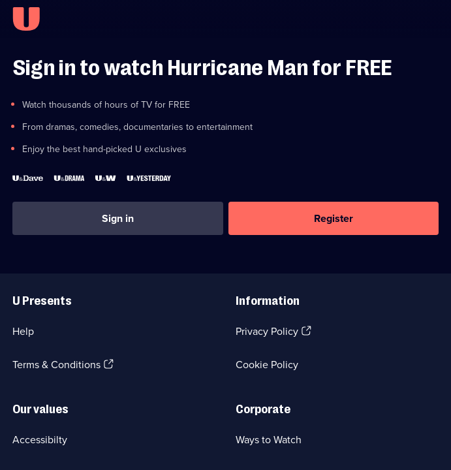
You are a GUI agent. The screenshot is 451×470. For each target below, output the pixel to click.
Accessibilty (39, 439)
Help (23, 331)
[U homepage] (26, 19)
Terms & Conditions (56, 364)
